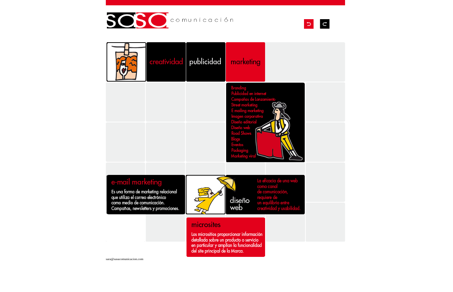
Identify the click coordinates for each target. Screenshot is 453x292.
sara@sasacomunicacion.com (124, 259)
